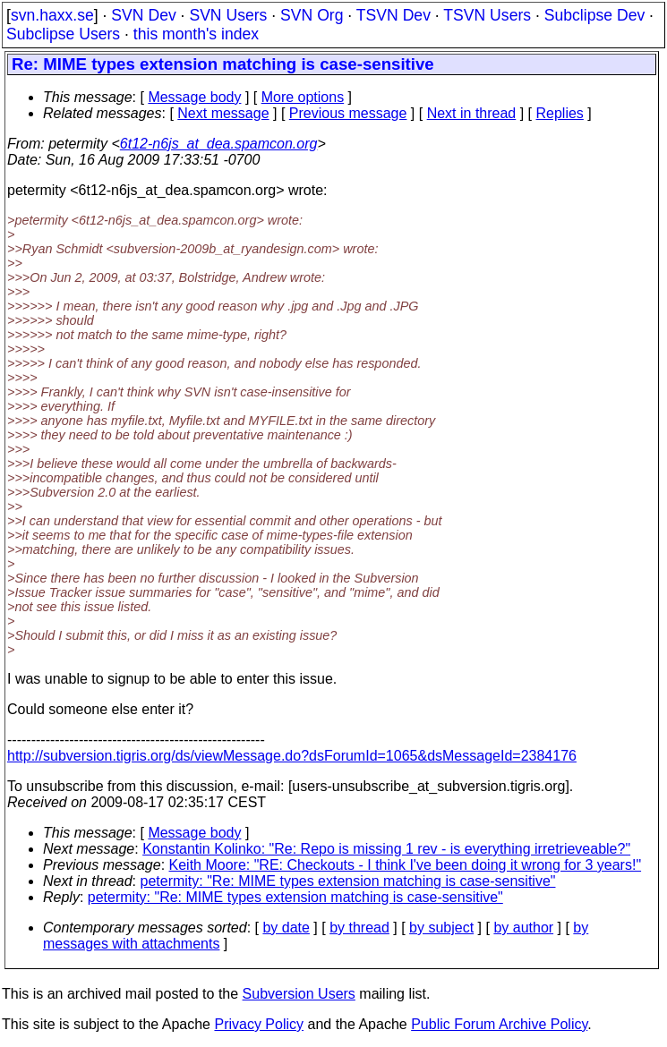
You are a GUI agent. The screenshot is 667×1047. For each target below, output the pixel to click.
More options (303, 97)
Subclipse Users (63, 34)
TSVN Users (487, 15)
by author (523, 927)
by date (285, 927)
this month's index (196, 34)
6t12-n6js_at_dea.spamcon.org (219, 143)
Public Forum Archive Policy (499, 1024)
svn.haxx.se (52, 15)
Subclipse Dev (594, 15)
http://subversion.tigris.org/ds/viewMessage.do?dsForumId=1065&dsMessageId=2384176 (292, 755)
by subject (441, 927)
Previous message (348, 113)
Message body (194, 97)
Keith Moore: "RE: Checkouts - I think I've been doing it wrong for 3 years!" (405, 864)
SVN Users (228, 15)
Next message (223, 113)
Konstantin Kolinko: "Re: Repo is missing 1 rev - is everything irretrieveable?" (386, 848)
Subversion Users (299, 993)
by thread (359, 927)
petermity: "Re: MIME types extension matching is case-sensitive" (348, 881)
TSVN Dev (393, 15)
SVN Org (311, 15)
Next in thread (472, 113)
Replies (560, 113)
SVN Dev (143, 15)
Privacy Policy (259, 1024)
